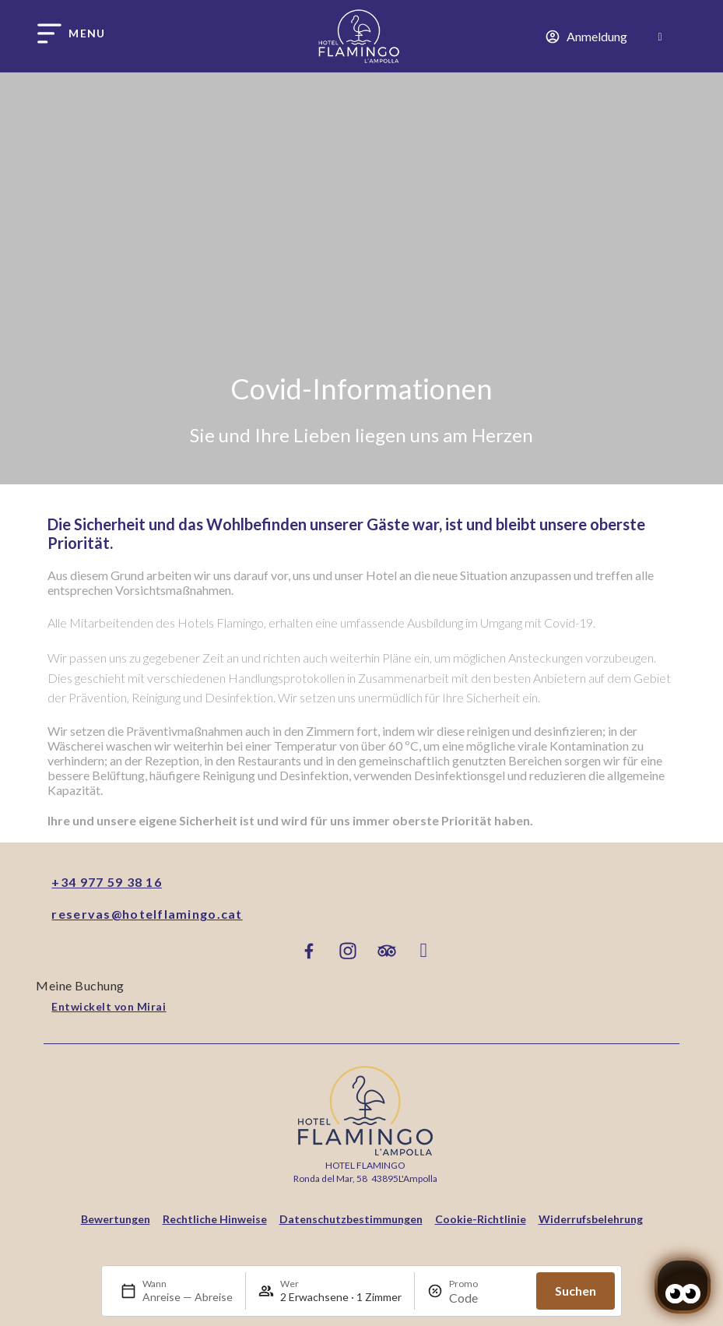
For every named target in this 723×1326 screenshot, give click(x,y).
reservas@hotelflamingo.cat (146, 913)
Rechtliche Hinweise (215, 1219)
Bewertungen (115, 1219)
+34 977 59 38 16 (106, 881)
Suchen (575, 1290)
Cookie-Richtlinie (480, 1219)
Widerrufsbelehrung (591, 1219)
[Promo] (486, 1297)
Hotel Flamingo (365, 1165)
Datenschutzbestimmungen (351, 1219)
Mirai (152, 1006)
